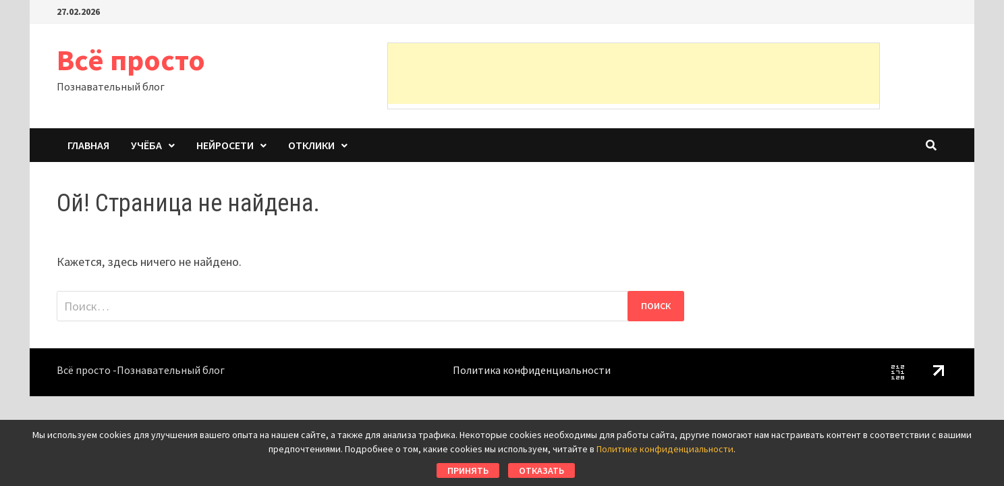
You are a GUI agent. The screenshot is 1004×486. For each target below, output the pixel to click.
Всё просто (131, 59)
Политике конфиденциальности (664, 449)
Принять (468, 470)
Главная (88, 145)
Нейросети (225, 145)
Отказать (541, 470)
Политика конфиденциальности (532, 370)
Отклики (311, 145)
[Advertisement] (633, 73)
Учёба (146, 145)
